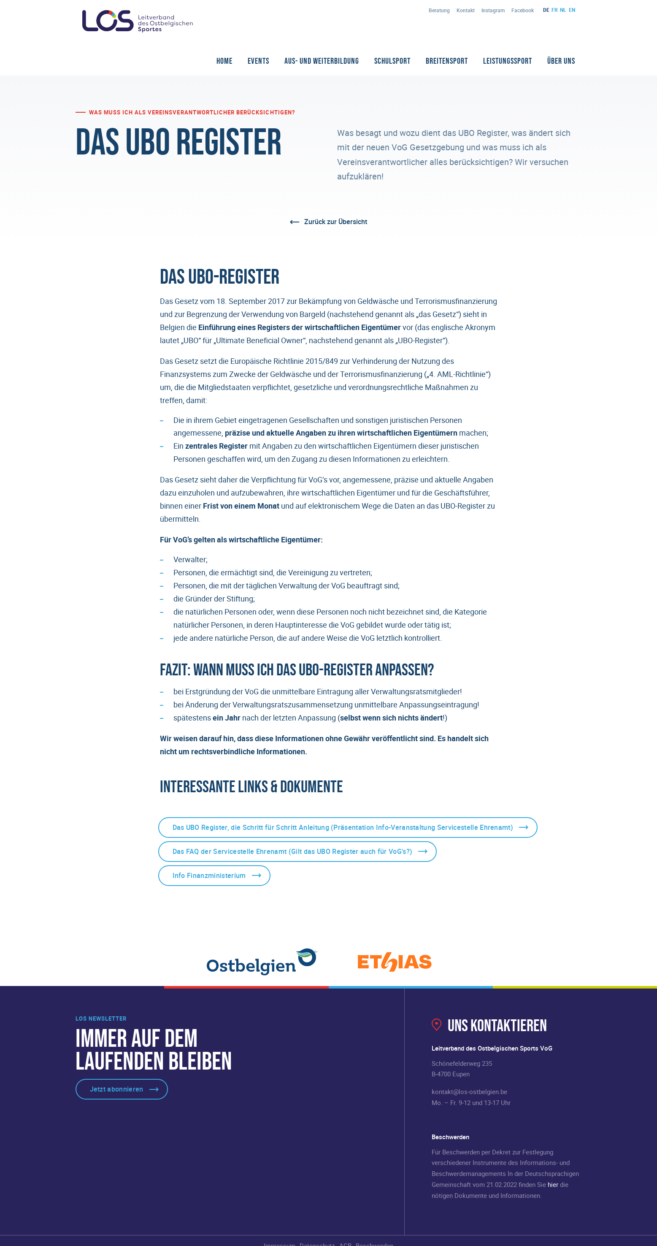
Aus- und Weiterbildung (321, 60)
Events (258, 60)
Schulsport (392, 60)
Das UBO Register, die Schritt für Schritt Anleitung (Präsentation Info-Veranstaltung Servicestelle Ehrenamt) (343, 827)
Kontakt (466, 10)
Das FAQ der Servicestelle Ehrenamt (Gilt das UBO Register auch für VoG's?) (293, 851)
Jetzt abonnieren (116, 1089)
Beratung (439, 10)
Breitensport (447, 60)
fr (555, 9)
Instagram (493, 10)
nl (563, 9)
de (546, 9)
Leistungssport (507, 60)
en (572, 9)
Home (224, 60)
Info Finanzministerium (209, 875)
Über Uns (561, 60)
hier (553, 1184)
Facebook (522, 10)
